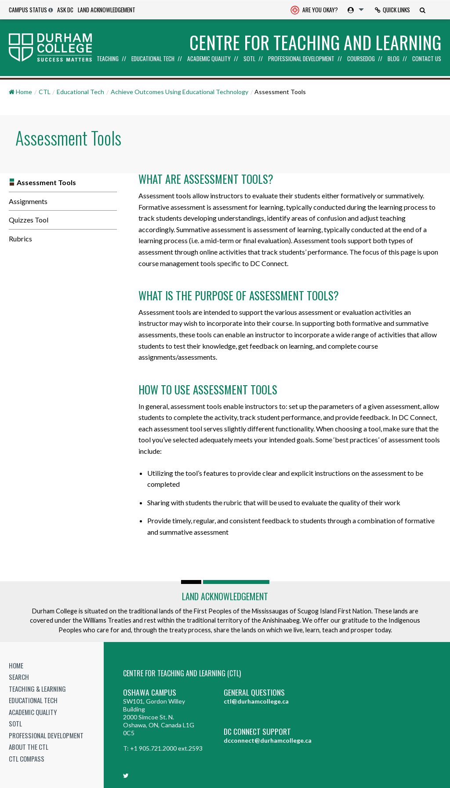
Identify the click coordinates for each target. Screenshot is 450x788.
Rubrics (20, 238)
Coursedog (361, 59)
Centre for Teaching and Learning (315, 42)
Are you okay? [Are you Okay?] (314, 10)
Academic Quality (209, 59)
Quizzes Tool (28, 219)
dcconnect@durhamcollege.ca (268, 740)
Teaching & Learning (37, 688)
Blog (393, 59)
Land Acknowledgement (106, 9)
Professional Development (301, 59)
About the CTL (28, 747)
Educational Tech (152, 59)
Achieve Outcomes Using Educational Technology (179, 91)
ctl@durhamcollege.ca (256, 701)
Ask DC (65, 9)
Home (16, 665)
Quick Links (392, 9)
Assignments (28, 201)
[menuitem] (314, 9)
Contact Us (426, 59)
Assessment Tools (46, 182)
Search (19, 677)
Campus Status (28, 9)
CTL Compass (26, 758)
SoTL (249, 59)
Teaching (108, 59)
